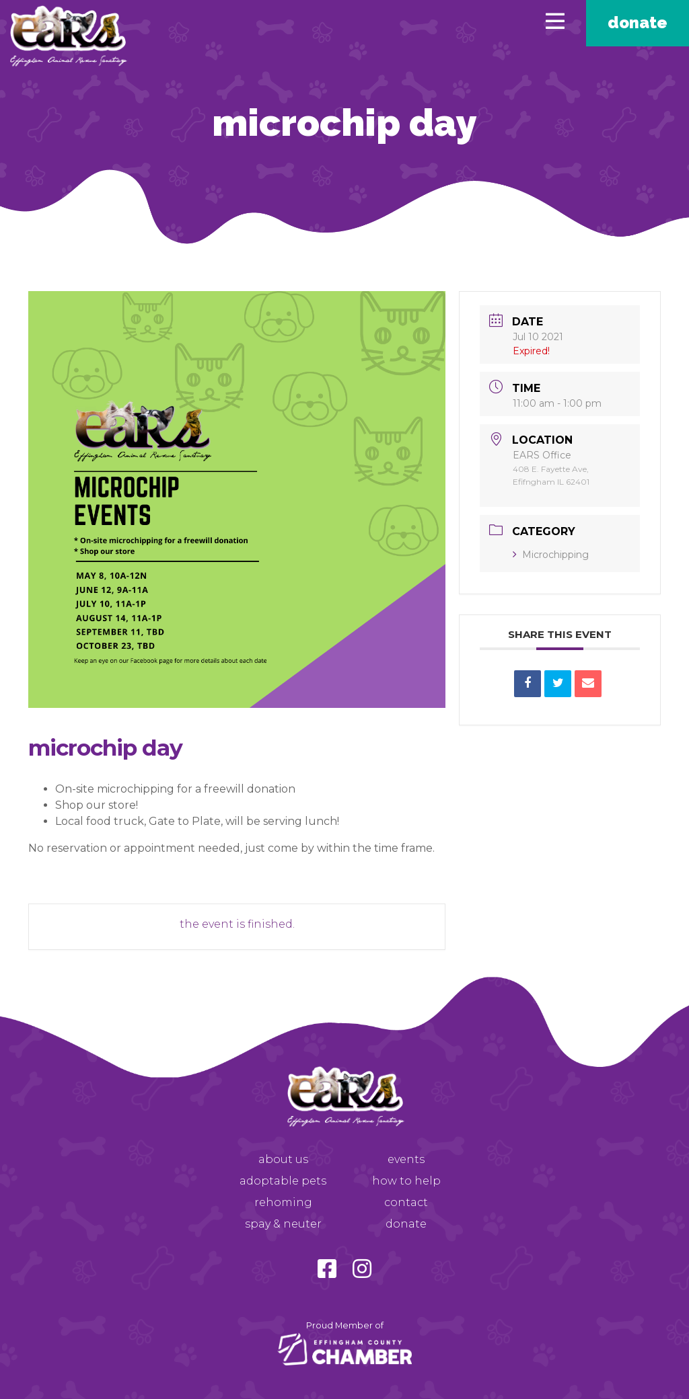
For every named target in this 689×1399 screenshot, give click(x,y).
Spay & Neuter (283, 1223)
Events (406, 1159)
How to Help (406, 1180)
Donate (637, 22)
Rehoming (283, 1202)
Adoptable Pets (283, 1180)
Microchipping (551, 555)
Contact (406, 1202)
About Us (283, 1159)
